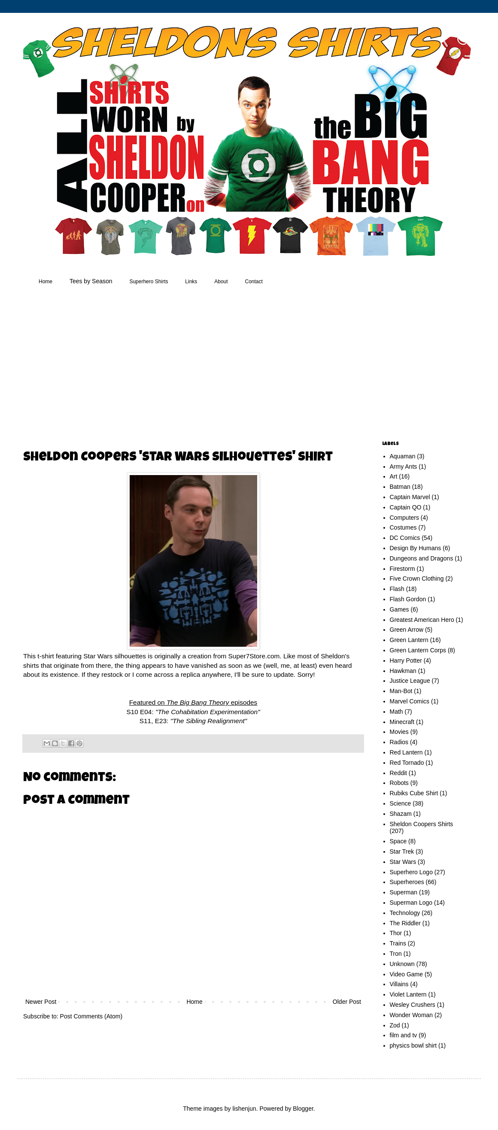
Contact (254, 282)
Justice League (410, 680)
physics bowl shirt (413, 1045)
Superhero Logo (411, 872)
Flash (397, 588)
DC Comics (405, 537)
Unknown (402, 963)
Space (398, 841)
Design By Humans (415, 548)
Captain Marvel (410, 497)
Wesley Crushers (412, 1004)
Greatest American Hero (422, 619)
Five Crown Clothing (417, 578)
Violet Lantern (408, 994)
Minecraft (402, 721)
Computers (404, 517)
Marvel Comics (410, 701)
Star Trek (402, 851)
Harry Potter (406, 660)
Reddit (398, 772)
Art (394, 476)
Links (191, 282)
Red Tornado (407, 762)
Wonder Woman (411, 1015)
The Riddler (405, 923)
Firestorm (402, 568)
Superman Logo (411, 902)
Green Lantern (409, 639)
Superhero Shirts (148, 282)
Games (399, 609)
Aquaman (403, 456)
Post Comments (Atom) (91, 1016)
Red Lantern (406, 752)
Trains (398, 943)
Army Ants (403, 466)
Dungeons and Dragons (421, 558)
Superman (404, 892)
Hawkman (403, 670)
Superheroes (407, 882)
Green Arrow (407, 629)
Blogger (303, 1108)
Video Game (406, 974)
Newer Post (40, 1001)
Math (396, 711)
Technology (405, 912)
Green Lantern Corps (418, 650)
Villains (399, 984)
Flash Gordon (408, 599)
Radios (399, 742)
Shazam (401, 813)
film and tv (403, 1035)
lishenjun (244, 1108)
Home (45, 282)
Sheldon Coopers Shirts (421, 824)
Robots (399, 782)
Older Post (347, 1001)
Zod (395, 1025)
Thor (396, 933)
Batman (400, 486)
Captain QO (406, 507)
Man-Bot (401, 691)
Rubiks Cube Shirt (414, 793)
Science (400, 803)
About (221, 282)
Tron (396, 953)
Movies (399, 731)
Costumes (403, 527)
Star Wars (403, 861)
